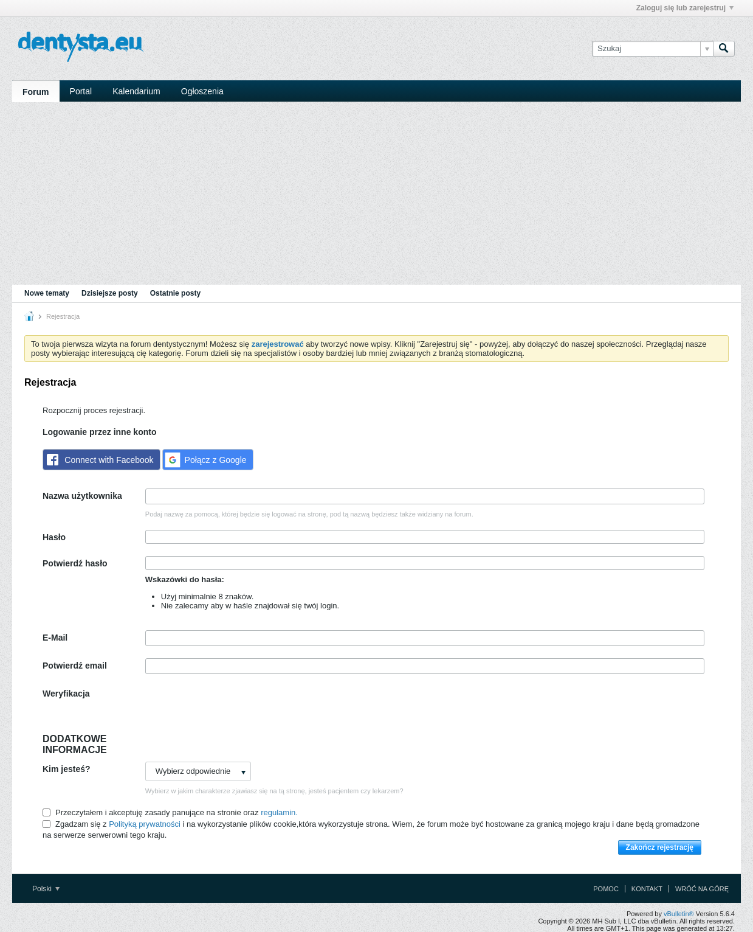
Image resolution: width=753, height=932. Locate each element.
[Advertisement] (376, 193)
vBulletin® (679, 913)
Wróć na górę (702, 888)
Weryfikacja (66, 693)
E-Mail (55, 637)
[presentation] (237, 710)
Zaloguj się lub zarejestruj (685, 8)
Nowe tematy (46, 293)
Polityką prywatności (145, 824)
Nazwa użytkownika (82, 496)
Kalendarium (136, 91)
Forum (35, 92)
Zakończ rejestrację (659, 847)
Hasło (54, 537)
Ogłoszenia (202, 91)
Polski (46, 889)
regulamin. (279, 812)
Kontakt (646, 888)
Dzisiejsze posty (109, 293)
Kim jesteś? (67, 769)
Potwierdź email (75, 665)
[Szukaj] (652, 49)
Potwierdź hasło (75, 563)
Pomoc (606, 888)
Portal (81, 91)
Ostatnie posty (175, 293)
